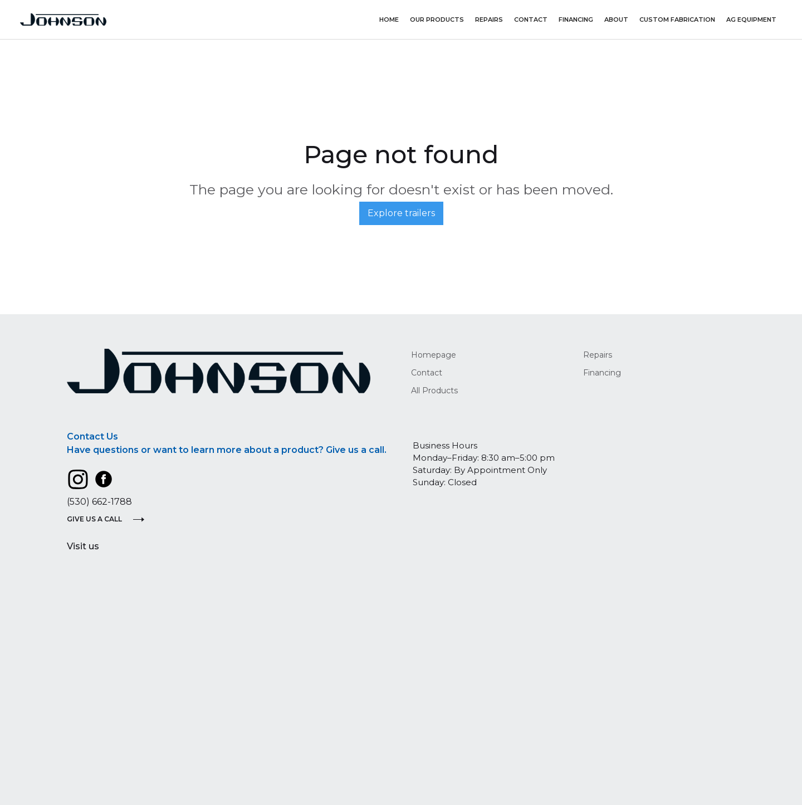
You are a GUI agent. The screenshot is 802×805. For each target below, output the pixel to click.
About (616, 19)
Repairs (597, 355)
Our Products (437, 19)
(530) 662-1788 (99, 501)
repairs (489, 19)
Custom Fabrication (677, 19)
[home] (63, 19)
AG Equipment (751, 19)
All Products (434, 391)
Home (389, 19)
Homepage (433, 355)
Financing (576, 19)
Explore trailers (401, 213)
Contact (530, 19)
